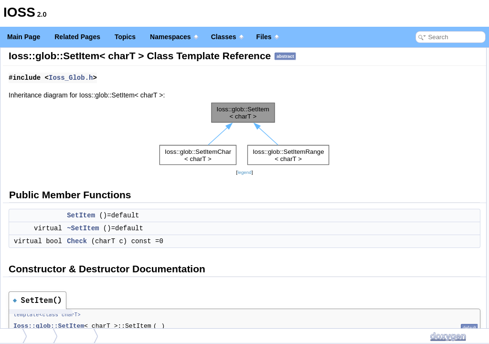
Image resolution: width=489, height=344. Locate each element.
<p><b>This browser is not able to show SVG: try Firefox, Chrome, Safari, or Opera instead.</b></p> (244, 147)
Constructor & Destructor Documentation (434, 109)
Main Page (23, 37)
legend (244, 185)
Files (267, 37)
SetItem (197, 229)
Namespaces (174, 37)
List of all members (407, 182)
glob (43, 335)
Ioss (12, 335)
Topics (125, 37)
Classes (227, 37)
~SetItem (199, 242)
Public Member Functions (415, 53)
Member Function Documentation (425, 151)
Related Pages (77, 37)
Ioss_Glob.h (187, 91)
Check (193, 254)
